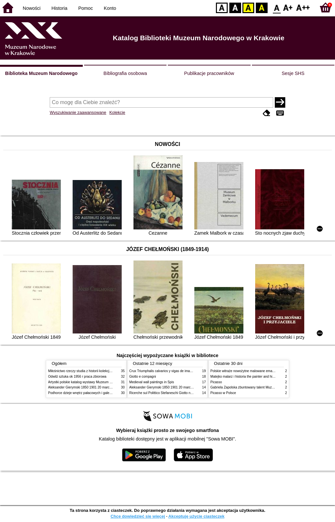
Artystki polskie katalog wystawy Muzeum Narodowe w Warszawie (96, 382)
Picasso (216, 382)
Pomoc (85, 8)
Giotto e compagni (142, 376)
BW (235, 7)
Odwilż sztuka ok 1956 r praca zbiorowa (77, 376)
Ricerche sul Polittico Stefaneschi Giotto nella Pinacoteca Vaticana (177, 393)
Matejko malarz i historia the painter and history (244, 376)
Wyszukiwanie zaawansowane (78, 112)
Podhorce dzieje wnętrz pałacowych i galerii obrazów (86, 393)
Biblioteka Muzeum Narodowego (41, 73)
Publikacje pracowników (209, 73)
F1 (288, 7)
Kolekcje (117, 112)
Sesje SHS (293, 73)
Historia (59, 8)
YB (248, 7)
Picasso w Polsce (223, 393)
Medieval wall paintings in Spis (151, 382)
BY (261, 7)
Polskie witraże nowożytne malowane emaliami (244, 371)
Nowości (32, 8)
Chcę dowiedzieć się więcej (138, 516)
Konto (110, 8)
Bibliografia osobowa (125, 73)
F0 (276, 7)
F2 (303, 7)
